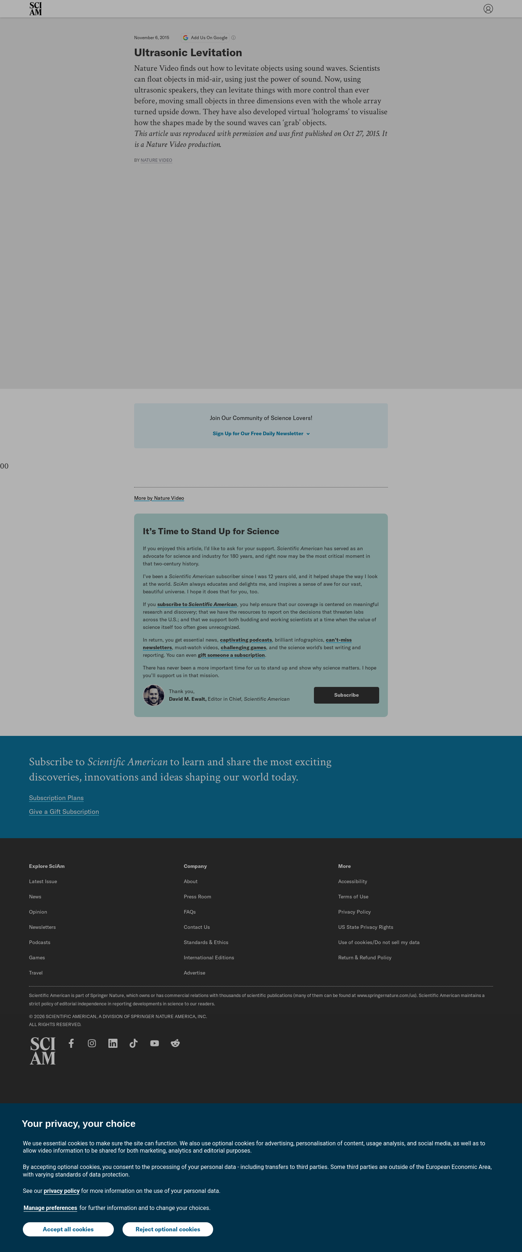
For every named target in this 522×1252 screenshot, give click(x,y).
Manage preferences (50, 1207)
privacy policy (62, 1190)
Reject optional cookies (168, 1229)
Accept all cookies (68, 1229)
